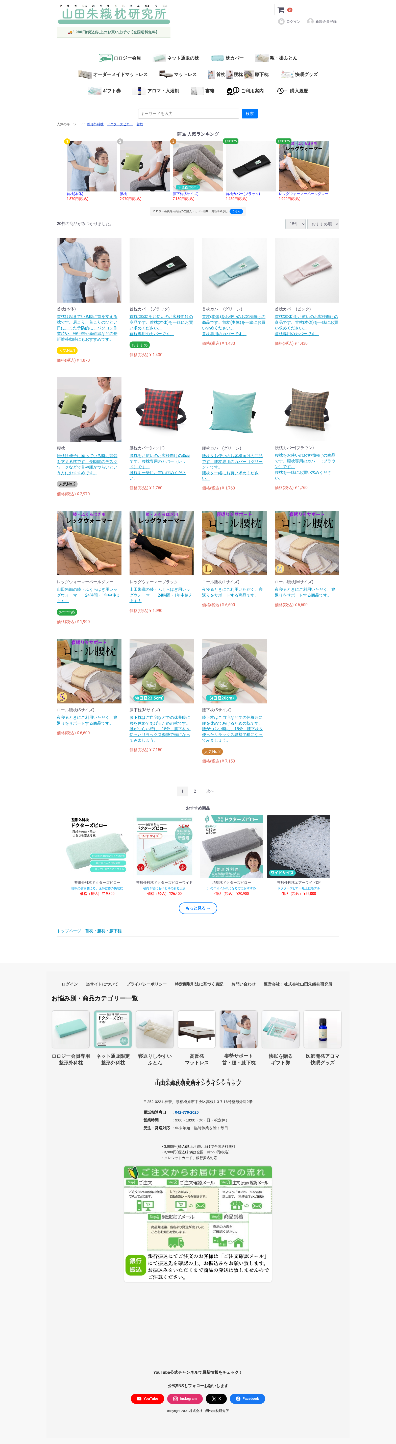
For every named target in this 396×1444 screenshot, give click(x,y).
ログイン (289, 21)
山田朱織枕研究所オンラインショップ (198, 1083)
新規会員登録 (322, 21)
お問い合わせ (243, 984)
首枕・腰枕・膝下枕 (103, 930)
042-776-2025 (187, 1112)
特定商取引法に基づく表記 (199, 984)
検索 (250, 113)
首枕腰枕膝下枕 (238, 74)
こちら (236, 211)
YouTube (147, 1399)
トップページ (69, 930)
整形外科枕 (95, 124)
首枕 (140, 124)
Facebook (247, 1399)
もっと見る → (198, 908)
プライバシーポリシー (146, 984)
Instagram (185, 1399)
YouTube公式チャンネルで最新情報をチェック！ (198, 1372)
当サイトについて (102, 984)
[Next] (210, 791)
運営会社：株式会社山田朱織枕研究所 (298, 984)
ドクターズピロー (120, 124)
